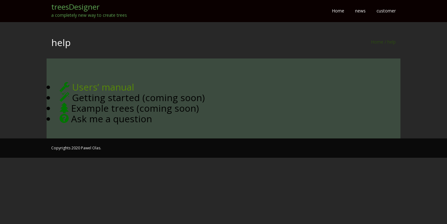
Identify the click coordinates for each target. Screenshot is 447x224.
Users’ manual (103, 87)
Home (377, 42)
